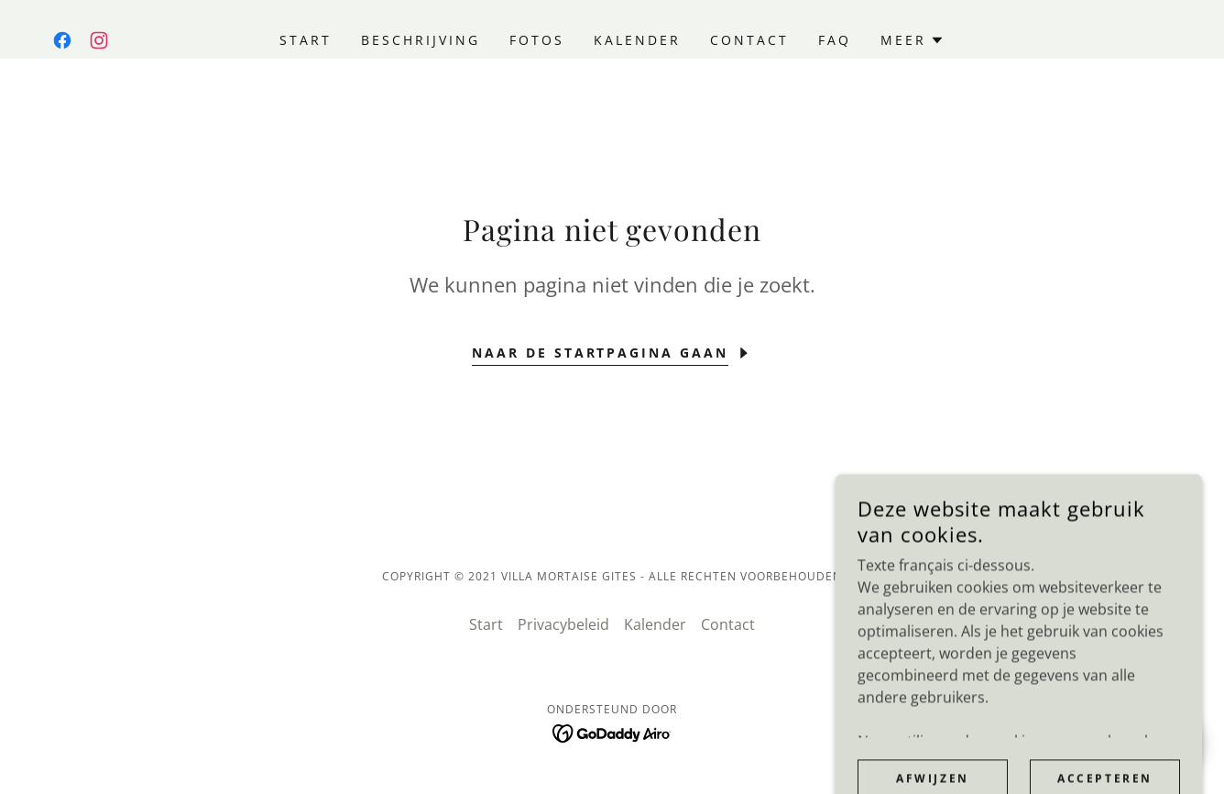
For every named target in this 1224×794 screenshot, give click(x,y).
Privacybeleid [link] (563, 624)
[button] (912, 40)
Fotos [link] (536, 40)
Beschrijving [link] (420, 40)
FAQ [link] (834, 40)
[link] (62, 40)
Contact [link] (749, 40)
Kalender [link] (637, 40)
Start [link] (305, 40)
